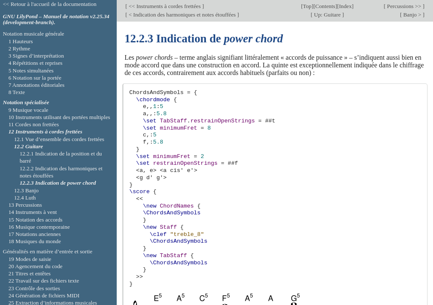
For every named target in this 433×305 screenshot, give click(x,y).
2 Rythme (19, 48)
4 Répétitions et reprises (35, 63)
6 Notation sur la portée (34, 78)
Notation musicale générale (33, 33)
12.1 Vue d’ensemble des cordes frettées (59, 139)
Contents (325, 6)
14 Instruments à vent (32, 212)
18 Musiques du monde (34, 241)
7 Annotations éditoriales (36, 85)
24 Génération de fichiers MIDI (43, 295)
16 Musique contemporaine (39, 227)
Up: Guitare (327, 14)
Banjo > (412, 14)
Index (345, 6)
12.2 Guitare (28, 146)
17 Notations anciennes (34, 234)
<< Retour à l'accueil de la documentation (49, 4)
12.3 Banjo (26, 190)
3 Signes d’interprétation (36, 56)
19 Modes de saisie (29, 259)
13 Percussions (25, 205)
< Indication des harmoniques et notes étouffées (182, 14)
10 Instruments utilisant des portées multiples (59, 117)
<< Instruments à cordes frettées (164, 6)
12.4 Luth (25, 197)
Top (307, 6)
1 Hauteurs (20, 41)
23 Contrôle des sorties (34, 288)
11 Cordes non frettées (33, 124)
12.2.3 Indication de (57, 183)
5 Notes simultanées (31, 70)
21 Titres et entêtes (29, 273)
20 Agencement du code (35, 266)
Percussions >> (404, 6)
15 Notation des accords (35, 219)
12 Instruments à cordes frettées (45, 131)
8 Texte (16, 92)
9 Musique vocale (28, 110)
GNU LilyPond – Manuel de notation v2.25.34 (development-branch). (56, 19)
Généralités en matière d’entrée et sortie (48, 251)
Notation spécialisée (26, 102)
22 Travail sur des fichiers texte (43, 280)
